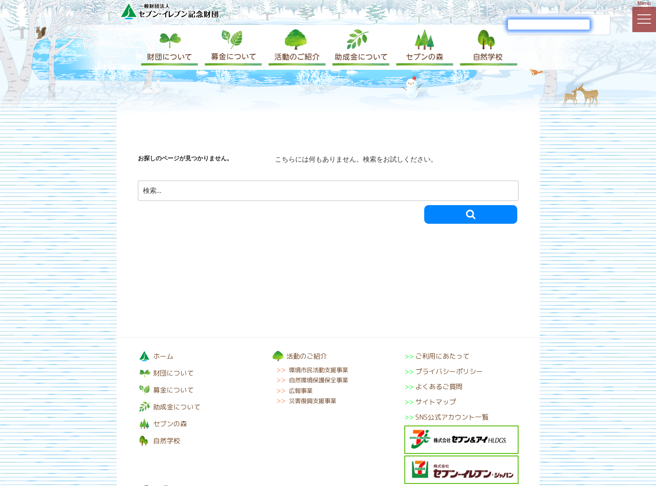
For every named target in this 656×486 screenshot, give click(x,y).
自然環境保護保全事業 (318, 380)
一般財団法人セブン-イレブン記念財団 (169, 11)
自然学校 (486, 47)
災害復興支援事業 (312, 401)
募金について (232, 47)
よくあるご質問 (439, 386)
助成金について (359, 47)
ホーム (163, 356)
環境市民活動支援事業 (318, 370)
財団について (169, 47)
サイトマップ (435, 401)
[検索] (549, 24)
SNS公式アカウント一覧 (452, 417)
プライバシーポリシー (449, 371)
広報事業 (301, 391)
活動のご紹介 (296, 47)
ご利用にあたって (442, 356)
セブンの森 (423, 47)
